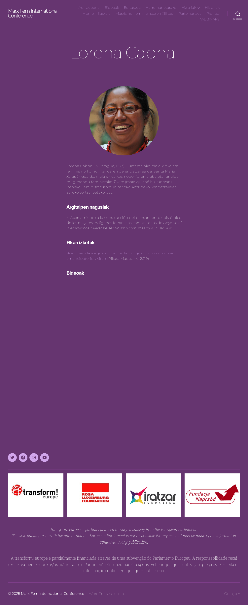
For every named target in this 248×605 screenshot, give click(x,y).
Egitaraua (132, 8)
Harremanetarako (161, 8)
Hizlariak (188, 8)
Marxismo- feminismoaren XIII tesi (144, 14)
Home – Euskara (97, 14)
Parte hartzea (190, 14)
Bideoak (111, 8)
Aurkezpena (89, 8)
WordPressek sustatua (108, 593)
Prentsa (213, 14)
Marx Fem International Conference (32, 13)
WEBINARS (210, 19)
